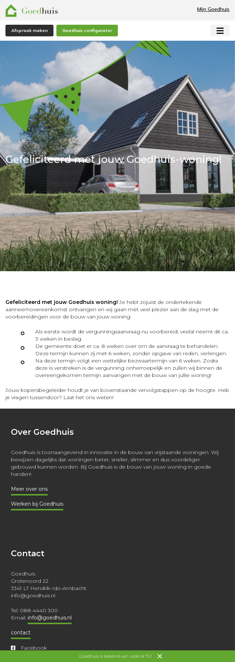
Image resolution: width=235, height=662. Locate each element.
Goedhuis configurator (87, 30)
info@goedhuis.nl (50, 617)
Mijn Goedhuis (213, 9)
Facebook (29, 648)
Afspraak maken (29, 30)
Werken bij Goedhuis (37, 504)
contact (21, 632)
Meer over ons (29, 489)
